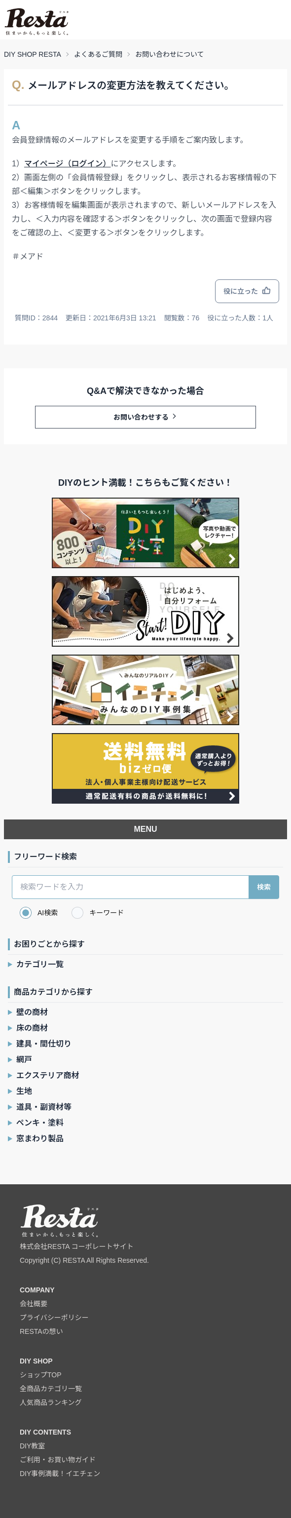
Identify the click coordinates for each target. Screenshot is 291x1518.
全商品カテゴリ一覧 (51, 1389)
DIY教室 (32, 1446)
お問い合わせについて (169, 54)
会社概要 (33, 1304)
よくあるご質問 (98, 54)
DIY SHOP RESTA (32, 54)
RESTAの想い (41, 1331)
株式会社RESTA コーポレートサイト (77, 1246)
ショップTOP (41, 1375)
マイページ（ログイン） (67, 163)
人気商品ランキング (51, 1402)
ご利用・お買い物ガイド (58, 1460)
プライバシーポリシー (54, 1318)
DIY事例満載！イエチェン (60, 1474)
